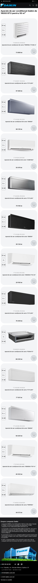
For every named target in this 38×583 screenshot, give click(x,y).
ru (36, 1)
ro (33, 1)
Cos (33, 5)
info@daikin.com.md (8, 573)
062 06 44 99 (5, 1)
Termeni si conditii (6, 580)
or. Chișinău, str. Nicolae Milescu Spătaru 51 (15, 567)
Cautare (30, 5)
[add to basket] (33, 51)
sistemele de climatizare (20, 525)
